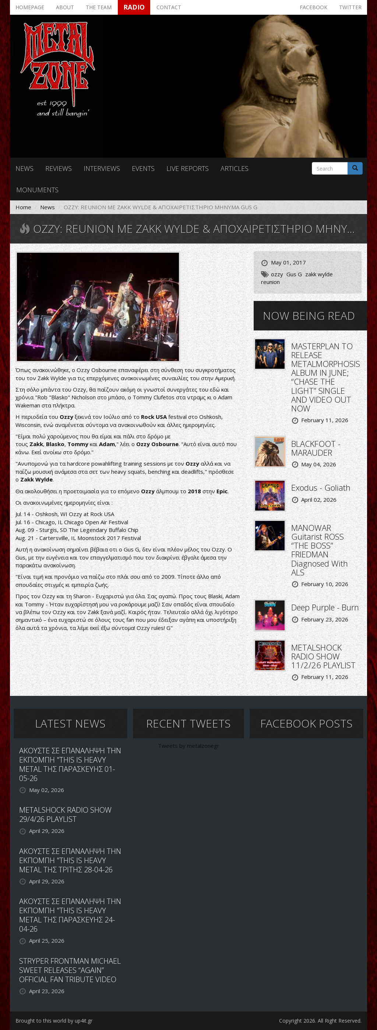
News (24, 168)
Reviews (58, 168)
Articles (235, 168)
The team (99, 7)
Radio (134, 7)
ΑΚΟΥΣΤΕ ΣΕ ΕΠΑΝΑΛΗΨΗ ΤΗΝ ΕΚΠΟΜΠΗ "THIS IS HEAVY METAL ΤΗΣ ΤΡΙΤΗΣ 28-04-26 (70, 860)
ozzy (277, 274)
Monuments (37, 189)
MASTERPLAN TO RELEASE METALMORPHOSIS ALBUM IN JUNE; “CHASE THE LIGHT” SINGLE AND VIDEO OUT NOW (325, 377)
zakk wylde (319, 274)
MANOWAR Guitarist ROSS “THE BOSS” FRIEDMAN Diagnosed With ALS (319, 550)
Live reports (187, 168)
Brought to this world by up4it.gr (53, 1020)
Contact (168, 7)
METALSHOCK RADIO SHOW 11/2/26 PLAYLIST (323, 656)
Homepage (29, 7)
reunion (270, 281)
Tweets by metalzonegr (188, 745)
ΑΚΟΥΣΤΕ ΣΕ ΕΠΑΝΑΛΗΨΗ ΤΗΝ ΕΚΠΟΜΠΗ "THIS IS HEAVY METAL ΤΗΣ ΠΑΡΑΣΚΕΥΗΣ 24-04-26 (70, 915)
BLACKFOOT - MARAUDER (316, 448)
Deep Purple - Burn (325, 607)
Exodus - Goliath (320, 487)
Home (23, 207)
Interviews (102, 168)
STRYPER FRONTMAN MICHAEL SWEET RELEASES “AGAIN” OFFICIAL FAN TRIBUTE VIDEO (70, 970)
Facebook (313, 7)
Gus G (294, 274)
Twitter (350, 7)
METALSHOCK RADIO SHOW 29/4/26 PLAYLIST (65, 814)
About (65, 7)
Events (143, 168)
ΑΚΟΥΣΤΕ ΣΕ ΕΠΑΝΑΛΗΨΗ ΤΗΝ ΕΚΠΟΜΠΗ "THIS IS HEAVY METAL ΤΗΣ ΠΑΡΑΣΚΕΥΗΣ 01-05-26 (70, 764)
